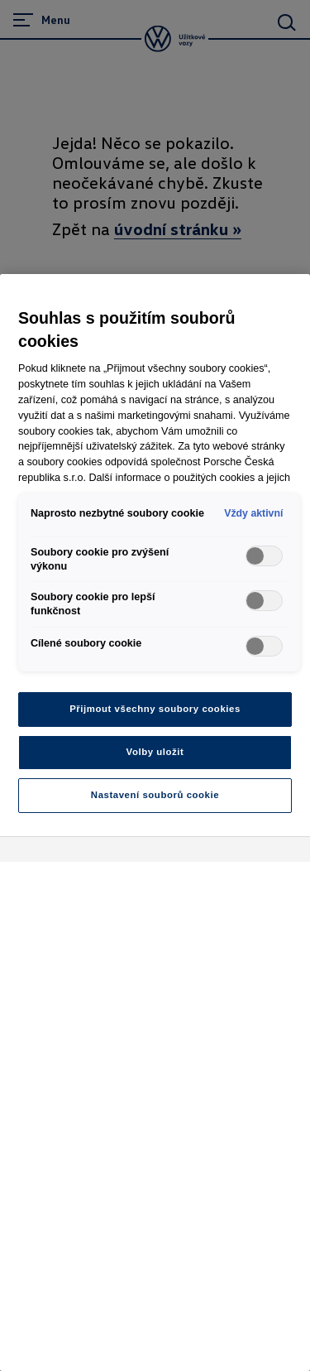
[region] (155, 822)
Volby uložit (155, 752)
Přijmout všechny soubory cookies (155, 709)
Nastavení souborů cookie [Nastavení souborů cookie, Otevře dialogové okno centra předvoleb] (155, 795)
